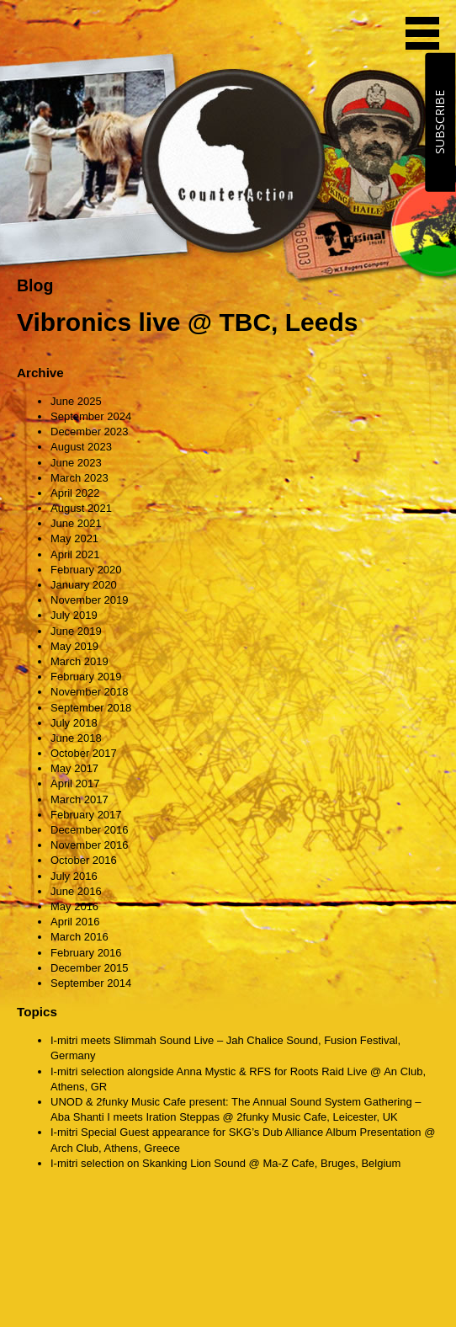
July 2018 (74, 723)
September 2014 (90, 983)
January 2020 (83, 584)
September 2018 (90, 707)
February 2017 (86, 814)
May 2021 (74, 538)
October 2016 (83, 860)
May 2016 (74, 906)
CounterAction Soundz (122, 34)
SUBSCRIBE (440, 122)
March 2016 (79, 936)
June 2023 (76, 462)
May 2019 (74, 646)
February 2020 (86, 569)
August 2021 (81, 508)
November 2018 (89, 691)
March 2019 (79, 661)
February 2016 (86, 952)
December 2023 (89, 431)
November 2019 (89, 600)
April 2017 (75, 783)
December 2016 (89, 829)
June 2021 (76, 523)
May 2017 (74, 768)
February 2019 (86, 676)
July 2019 (74, 615)
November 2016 (89, 845)
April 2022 (75, 493)
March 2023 (79, 478)
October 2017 (83, 753)
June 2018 (76, 738)
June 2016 (76, 891)
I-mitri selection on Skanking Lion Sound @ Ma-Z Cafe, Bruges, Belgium (225, 1163)
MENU (422, 33)
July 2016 (74, 876)
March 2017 (79, 799)
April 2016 (75, 921)
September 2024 (90, 416)
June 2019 (76, 631)
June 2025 (76, 401)
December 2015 (89, 968)
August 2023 (81, 446)
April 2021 (75, 554)
